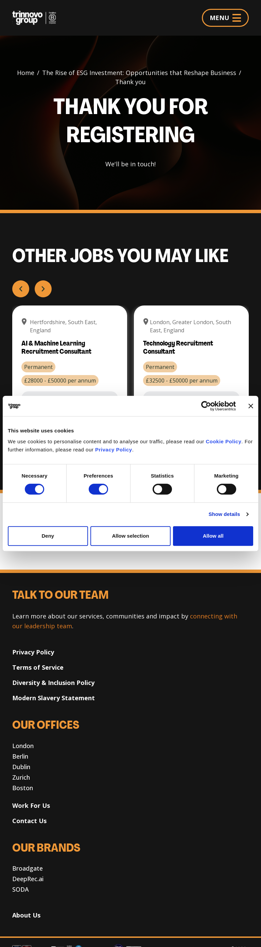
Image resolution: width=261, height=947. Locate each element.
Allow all (213, 536)
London (23, 746)
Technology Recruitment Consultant (178, 347)
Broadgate (27, 868)
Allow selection (130, 536)
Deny (47, 536)
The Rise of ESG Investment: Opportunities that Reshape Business (139, 73)
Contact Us (29, 821)
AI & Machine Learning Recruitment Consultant (56, 347)
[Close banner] (250, 406)
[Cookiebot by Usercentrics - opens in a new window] (206, 406)
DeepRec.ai (28, 879)
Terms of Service (38, 667)
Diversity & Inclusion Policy (53, 683)
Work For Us (31, 805)
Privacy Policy (113, 449)
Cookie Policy (223, 441)
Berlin (20, 756)
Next (43, 289)
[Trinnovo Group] (37, 18)
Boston (22, 788)
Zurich (21, 777)
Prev (20, 289)
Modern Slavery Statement (53, 698)
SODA (20, 889)
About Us (26, 915)
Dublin (21, 767)
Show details (224, 514)
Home (25, 73)
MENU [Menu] (225, 18)
